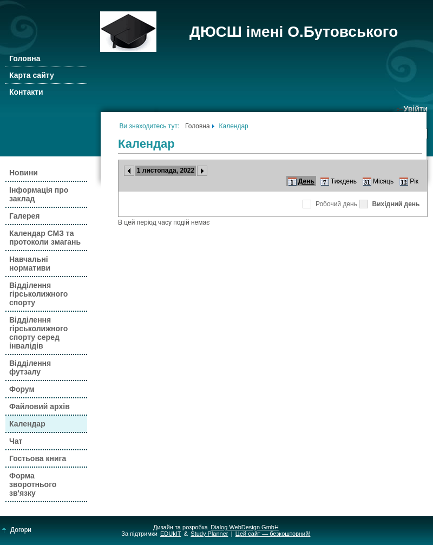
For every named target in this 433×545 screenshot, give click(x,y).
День (306, 181)
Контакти (26, 92)
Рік (414, 181)
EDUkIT (170, 533)
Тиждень (344, 181)
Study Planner (209, 533)
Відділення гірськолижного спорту (38, 294)
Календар (27, 423)
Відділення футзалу (30, 367)
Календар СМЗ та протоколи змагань (45, 237)
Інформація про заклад (38, 194)
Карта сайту (31, 75)
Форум (22, 389)
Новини (23, 172)
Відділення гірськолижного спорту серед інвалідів (38, 333)
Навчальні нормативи (29, 263)
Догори (17, 530)
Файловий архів (39, 406)
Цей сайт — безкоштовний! (273, 533)
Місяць (383, 181)
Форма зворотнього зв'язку (32, 484)
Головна (25, 58)
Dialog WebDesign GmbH (245, 527)
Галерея (24, 216)
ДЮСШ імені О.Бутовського (293, 31)
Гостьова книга (37, 458)
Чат (15, 441)
